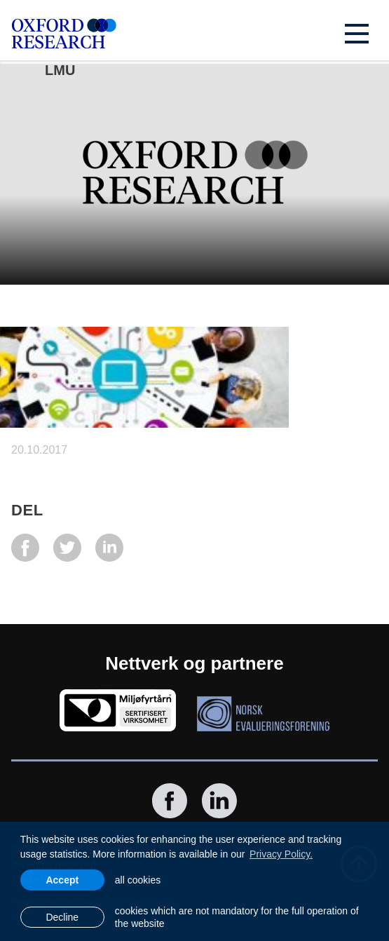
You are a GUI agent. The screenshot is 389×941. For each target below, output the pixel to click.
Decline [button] (62, 917)
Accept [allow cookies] (62, 880)
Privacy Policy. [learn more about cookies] (281, 854)
